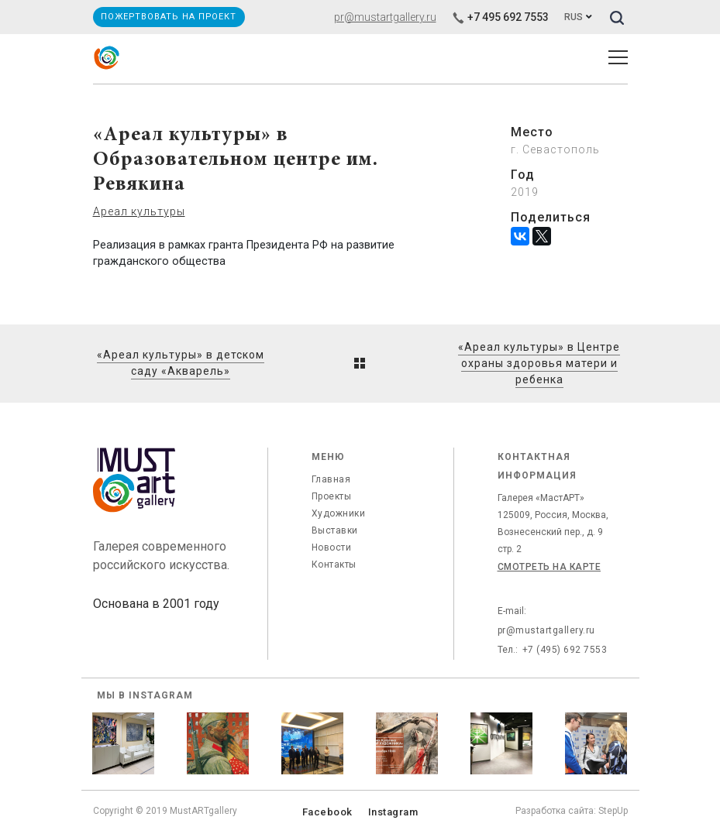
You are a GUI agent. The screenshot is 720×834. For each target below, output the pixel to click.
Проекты (332, 496)
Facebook (327, 812)
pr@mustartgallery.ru (385, 17)
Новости (332, 547)
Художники (339, 513)
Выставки (335, 530)
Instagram (393, 812)
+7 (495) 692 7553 (565, 649)
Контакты (334, 564)
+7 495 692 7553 (500, 17)
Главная (331, 479)
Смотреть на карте (549, 566)
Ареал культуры (139, 211)
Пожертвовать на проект (168, 17)
